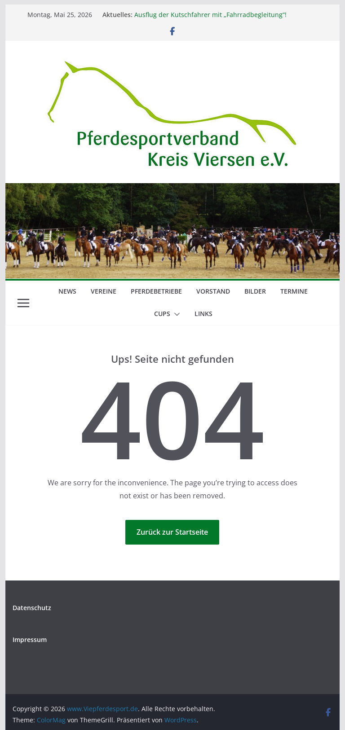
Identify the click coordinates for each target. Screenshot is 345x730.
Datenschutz (32, 607)
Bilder (255, 291)
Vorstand (213, 291)
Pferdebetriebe (156, 291)
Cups (162, 313)
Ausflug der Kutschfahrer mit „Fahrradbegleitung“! (210, 14)
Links (203, 313)
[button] (175, 314)
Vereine (103, 291)
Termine (294, 291)
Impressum (30, 639)
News (67, 291)
